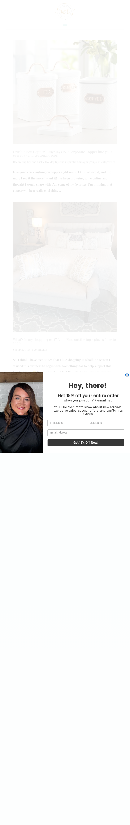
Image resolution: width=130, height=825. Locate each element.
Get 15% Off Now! (85, 442)
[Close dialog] (127, 375)
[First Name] (66, 423)
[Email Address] (85, 432)
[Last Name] (105, 423)
